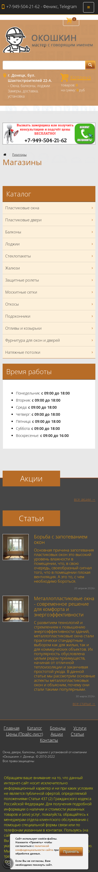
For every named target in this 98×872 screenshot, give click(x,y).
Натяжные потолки (49, 352)
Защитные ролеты (49, 280)
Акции (57, 734)
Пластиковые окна (49, 208)
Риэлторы (19, 154)
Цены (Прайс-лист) (24, 734)
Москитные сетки (49, 292)
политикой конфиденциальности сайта (34, 847)
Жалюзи (49, 268)
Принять (71, 851)
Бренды (58, 728)
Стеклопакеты (49, 256)
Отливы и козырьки (49, 328)
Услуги (80, 728)
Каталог (34, 728)
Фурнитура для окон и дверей (49, 340)
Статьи (77, 734)
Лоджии (49, 244)
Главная (11, 728)
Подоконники (49, 316)
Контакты (49, 740)
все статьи (82, 703)
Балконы (49, 232)
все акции (82, 499)
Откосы (49, 304)
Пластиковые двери (49, 220)
